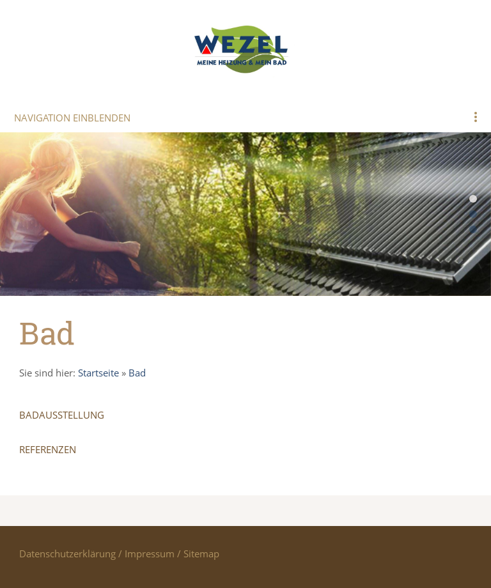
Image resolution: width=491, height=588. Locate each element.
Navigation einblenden (72, 117)
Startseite (98, 372)
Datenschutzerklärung (67, 553)
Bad (137, 372)
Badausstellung (61, 414)
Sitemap (201, 553)
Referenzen (47, 449)
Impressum (150, 553)
